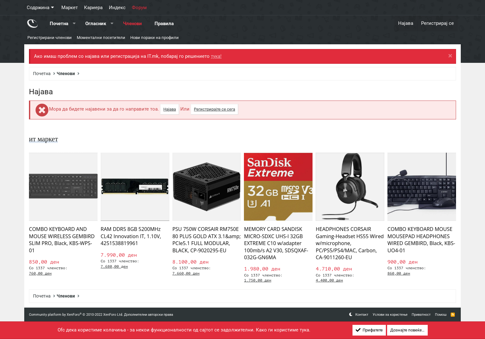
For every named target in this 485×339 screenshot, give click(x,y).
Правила (164, 23)
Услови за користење (390, 315)
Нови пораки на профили (154, 37)
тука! (216, 56)
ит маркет (44, 139)
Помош (441, 315)
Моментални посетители (101, 37)
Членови (132, 23)
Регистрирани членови (49, 37)
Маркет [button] (69, 7)
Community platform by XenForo (76, 315)
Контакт (361, 315)
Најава (169, 109)
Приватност (421, 315)
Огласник (95, 23)
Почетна (59, 23)
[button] (74, 23)
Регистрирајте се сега (214, 109)
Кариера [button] (93, 7)
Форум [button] (139, 7)
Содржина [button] (38, 7)
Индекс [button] (117, 7)
